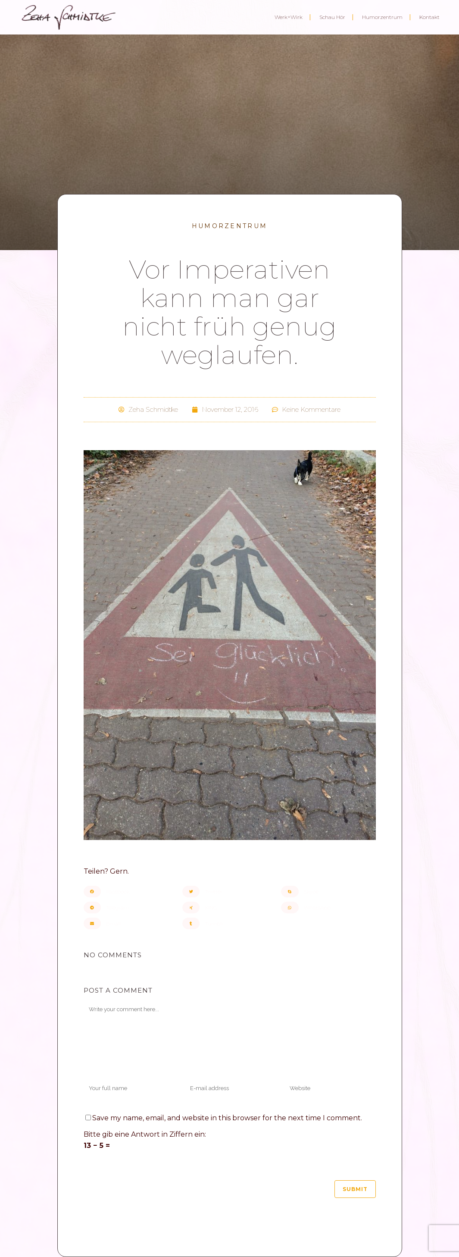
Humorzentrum (230, 226)
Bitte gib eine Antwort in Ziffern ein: (145, 1134)
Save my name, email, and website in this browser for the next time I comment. (227, 1118)
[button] (131, 891)
